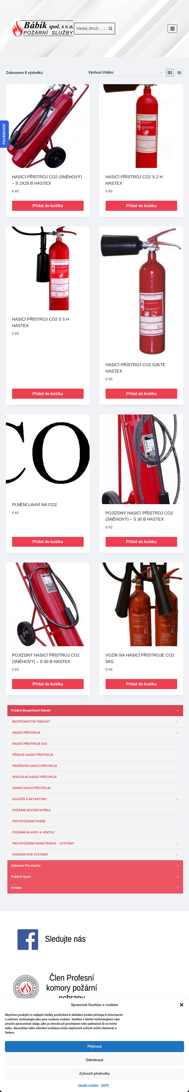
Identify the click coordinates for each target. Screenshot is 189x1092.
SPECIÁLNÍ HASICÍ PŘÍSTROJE (34, 777)
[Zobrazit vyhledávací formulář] (94, 28)
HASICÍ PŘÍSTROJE (96, 733)
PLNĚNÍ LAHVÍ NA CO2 (34, 504)
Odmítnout (94, 1060)
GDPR (105, 1085)
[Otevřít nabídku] (172, 28)
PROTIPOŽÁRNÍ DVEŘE (29, 821)
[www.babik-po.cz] (42, 28)
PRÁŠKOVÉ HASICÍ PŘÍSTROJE (34, 766)
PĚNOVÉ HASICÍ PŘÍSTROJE (32, 755)
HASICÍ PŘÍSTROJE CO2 (29, 743)
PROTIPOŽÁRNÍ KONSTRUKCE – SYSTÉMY (96, 843)
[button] (181, 1004)
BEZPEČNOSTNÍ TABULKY (96, 722)
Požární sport (96, 877)
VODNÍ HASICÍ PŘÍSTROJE (31, 788)
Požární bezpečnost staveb (96, 710)
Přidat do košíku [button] (47, 205)
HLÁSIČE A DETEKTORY (96, 799)
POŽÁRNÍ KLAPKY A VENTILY (33, 832)
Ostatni (96, 888)
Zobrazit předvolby (94, 1073)
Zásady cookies (88, 1085)
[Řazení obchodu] (125, 72)
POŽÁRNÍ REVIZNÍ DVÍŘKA (31, 810)
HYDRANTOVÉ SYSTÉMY (96, 855)
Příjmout (94, 1046)
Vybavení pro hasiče (96, 866)
